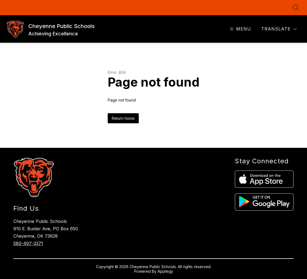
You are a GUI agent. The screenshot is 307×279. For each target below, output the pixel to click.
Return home (123, 118)
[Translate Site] (279, 29)
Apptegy (165, 271)
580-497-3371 (28, 243)
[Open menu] (239, 29)
